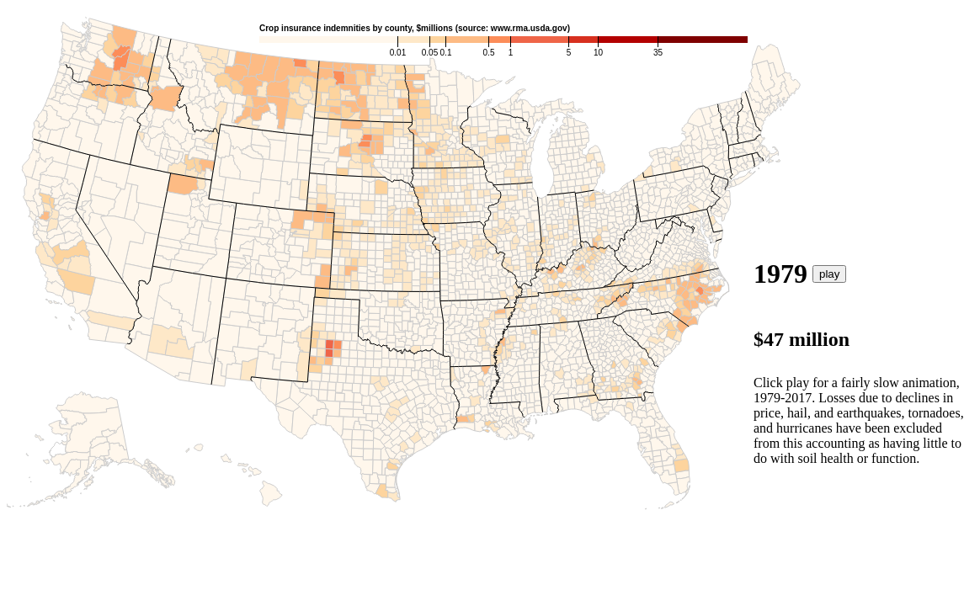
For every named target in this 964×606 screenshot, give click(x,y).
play (829, 274)
